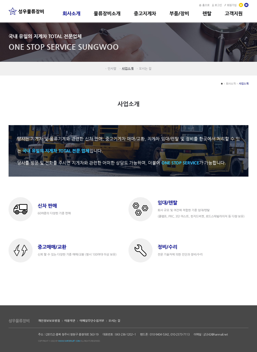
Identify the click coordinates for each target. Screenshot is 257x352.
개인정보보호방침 (49, 320)
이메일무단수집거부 (91, 320)
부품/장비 (179, 13)
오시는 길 (145, 68)
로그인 (217, 5)
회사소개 (71, 13)
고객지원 (234, 13)
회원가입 (230, 5)
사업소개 (127, 68)
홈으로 (204, 5)
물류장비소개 (107, 13)
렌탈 (207, 13)
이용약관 (69, 320)
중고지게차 (145, 13)
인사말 (112, 68)
